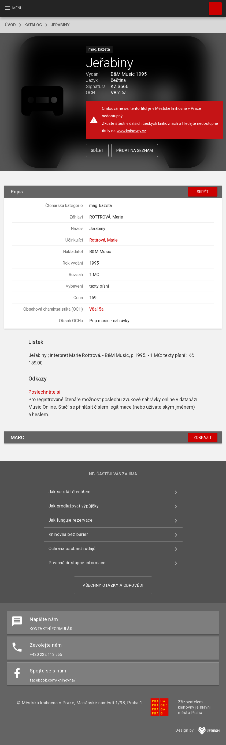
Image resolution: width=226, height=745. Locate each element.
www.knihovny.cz (131, 131)
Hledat (213, 6)
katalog (33, 24)
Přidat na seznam (134, 150)
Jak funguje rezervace (71, 520)
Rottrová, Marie (103, 240)
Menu (13, 8)
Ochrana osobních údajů (72, 548)
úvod (10, 24)
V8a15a (96, 309)
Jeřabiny (60, 24)
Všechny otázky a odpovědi (113, 585)
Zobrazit (203, 437)
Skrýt (203, 192)
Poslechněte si (44, 392)
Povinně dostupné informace (77, 562)
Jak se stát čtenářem (70, 491)
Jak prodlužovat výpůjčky (74, 506)
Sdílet (97, 150)
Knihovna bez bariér (68, 534)
